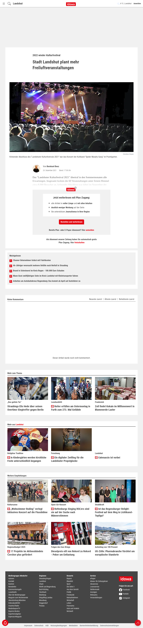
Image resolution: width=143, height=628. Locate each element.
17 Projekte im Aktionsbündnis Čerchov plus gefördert (25, 553)
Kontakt (11, 581)
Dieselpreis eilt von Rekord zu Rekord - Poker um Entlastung (71, 553)
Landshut (18, 3)
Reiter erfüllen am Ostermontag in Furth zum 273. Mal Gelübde (70, 408)
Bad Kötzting (43, 589)
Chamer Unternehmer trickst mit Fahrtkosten (32, 260)
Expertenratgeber (14, 614)
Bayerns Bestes (14, 611)
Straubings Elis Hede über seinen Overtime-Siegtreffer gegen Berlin (25, 408)
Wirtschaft (70, 600)
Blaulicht (70, 581)
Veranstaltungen (96, 597)
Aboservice (94, 584)
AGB (47, 625)
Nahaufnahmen (72, 597)
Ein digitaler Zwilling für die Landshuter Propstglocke (67, 459)
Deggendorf (43, 603)
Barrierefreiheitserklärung (89, 625)
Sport (68, 584)
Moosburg (42, 600)
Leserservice (94, 587)
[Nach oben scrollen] (138, 622)
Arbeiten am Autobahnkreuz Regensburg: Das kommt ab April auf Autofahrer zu (46, 281)
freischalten (79, 242)
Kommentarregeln (15, 589)
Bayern (69, 578)
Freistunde (70, 595)
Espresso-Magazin (15, 617)
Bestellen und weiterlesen (71, 222)
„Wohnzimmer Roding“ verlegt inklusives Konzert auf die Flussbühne (27, 510)
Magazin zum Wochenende (18, 597)
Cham (41, 584)
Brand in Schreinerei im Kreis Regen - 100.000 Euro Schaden (38, 270)
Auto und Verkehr (73, 608)
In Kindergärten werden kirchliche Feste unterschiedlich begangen (26, 459)
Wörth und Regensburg (47, 587)
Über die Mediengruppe (16, 595)
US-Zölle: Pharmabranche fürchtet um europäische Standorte (115, 553)
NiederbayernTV (14, 608)
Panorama (70, 606)
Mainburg (42, 595)
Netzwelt (70, 611)
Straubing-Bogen (45, 578)
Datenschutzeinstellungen (109, 625)
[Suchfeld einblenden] (9, 3)
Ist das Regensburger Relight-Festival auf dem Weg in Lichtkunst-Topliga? (114, 512)
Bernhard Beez (53, 166)
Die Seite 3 (70, 587)
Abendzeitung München (17, 600)
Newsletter (12, 587)
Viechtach (42, 592)
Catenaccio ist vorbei (107, 457)
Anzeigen (93, 592)
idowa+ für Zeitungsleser (99, 581)
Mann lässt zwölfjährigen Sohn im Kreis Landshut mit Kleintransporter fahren (45, 276)
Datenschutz (38, 625)
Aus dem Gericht (73, 589)
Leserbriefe (12, 592)
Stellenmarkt (94, 589)
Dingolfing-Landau (45, 597)
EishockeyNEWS (14, 603)
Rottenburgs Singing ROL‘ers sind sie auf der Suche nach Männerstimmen (70, 512)
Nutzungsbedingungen (59, 625)
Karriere (11, 584)
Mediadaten (73, 625)
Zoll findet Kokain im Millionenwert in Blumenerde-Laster (114, 408)
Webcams (93, 595)
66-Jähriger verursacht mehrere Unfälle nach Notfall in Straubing (40, 265)
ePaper (92, 578)
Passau (42, 606)
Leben (69, 603)
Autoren (11, 578)
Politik (69, 592)
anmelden (90, 230)
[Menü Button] (3, 3)
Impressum (28, 625)
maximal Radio (13, 606)
